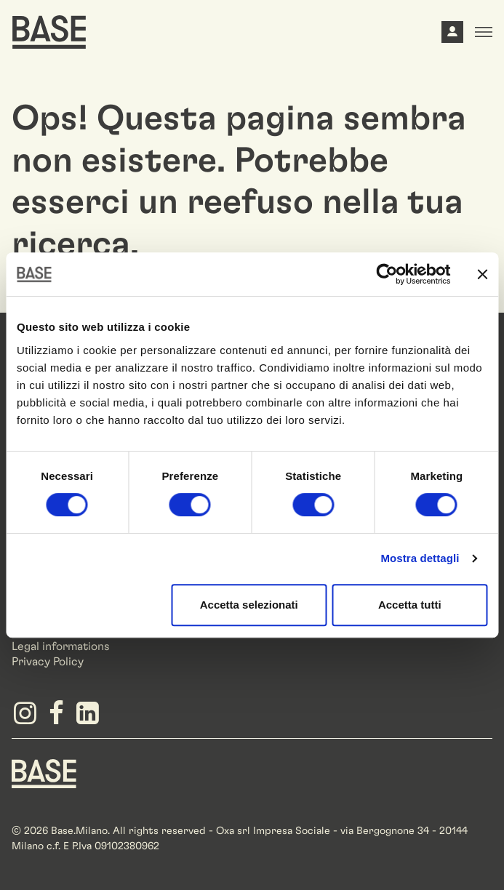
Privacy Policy (48, 662)
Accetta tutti (409, 604)
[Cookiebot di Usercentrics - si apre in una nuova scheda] (386, 274)
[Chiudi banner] (482, 274)
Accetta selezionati (249, 604)
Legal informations (61, 646)
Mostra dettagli (419, 558)
